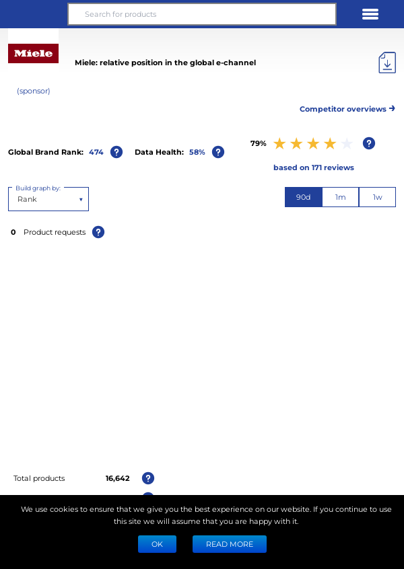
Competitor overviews (348, 106)
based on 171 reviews (313, 167)
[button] (34, 14)
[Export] (387, 62)
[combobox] (19, 199)
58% (197, 151)
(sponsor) (33, 90)
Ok (157, 543)
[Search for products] (201, 14)
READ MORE (229, 543)
